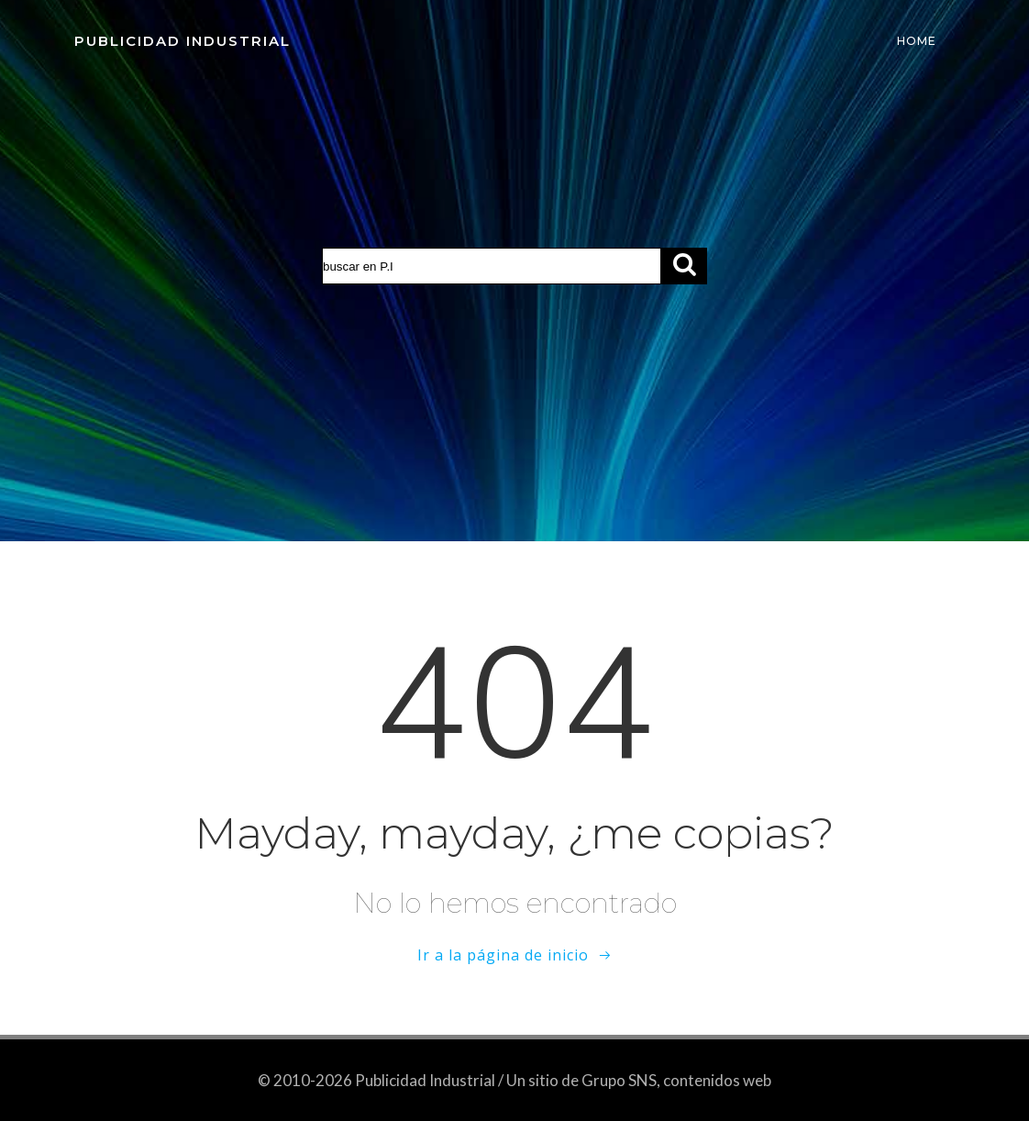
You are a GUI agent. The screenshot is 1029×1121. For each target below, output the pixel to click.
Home (916, 41)
